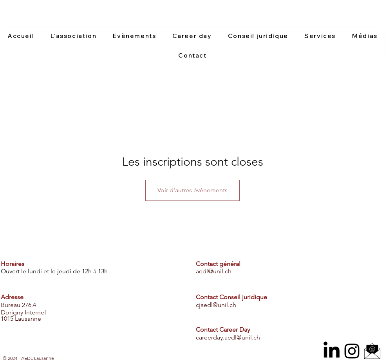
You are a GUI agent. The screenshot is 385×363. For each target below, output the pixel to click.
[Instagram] (352, 351)
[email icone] (372, 351)
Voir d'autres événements (192, 190)
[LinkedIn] (332, 351)
